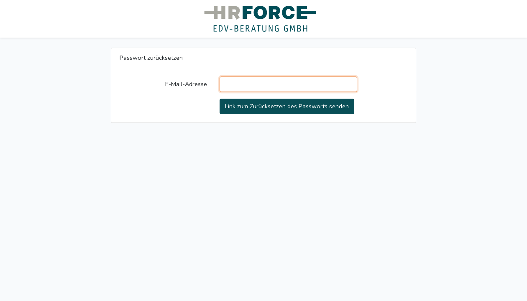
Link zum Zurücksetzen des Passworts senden (287, 106)
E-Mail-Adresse (186, 84)
